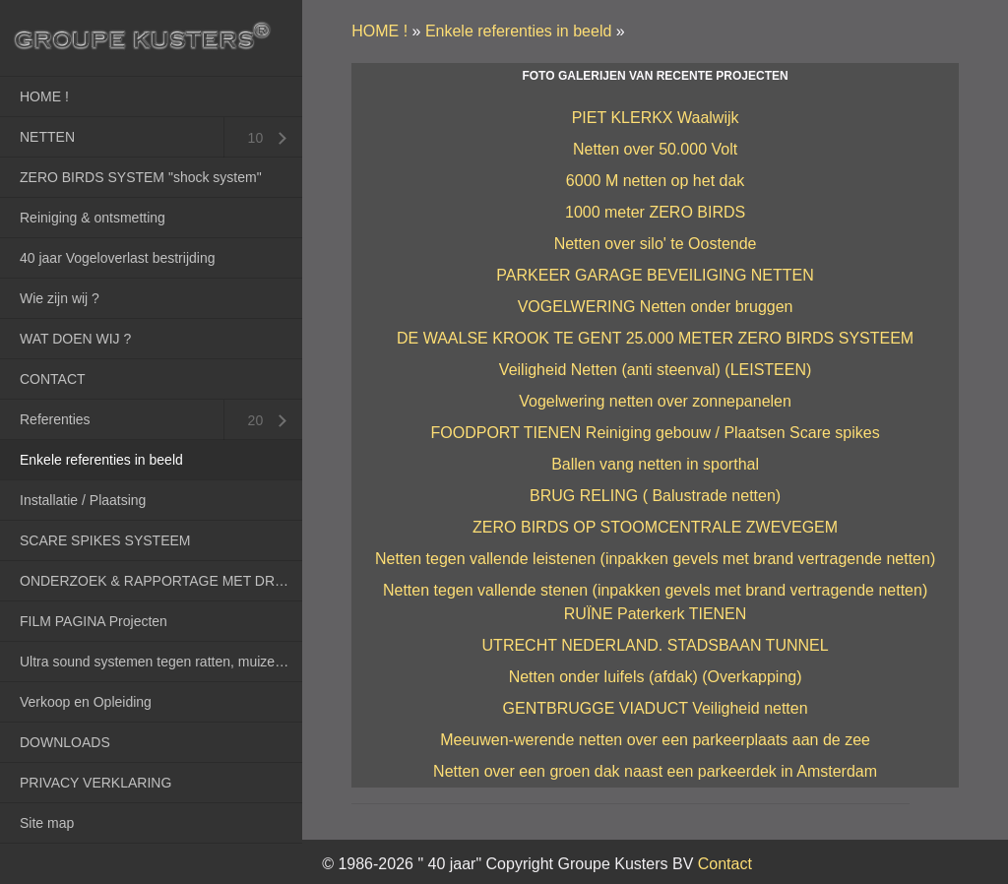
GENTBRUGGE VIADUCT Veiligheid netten (655, 708)
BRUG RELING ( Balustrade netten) (655, 495)
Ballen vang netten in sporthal (655, 464)
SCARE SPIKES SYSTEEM (105, 540)
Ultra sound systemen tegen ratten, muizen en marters (161, 661)
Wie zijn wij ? (59, 298)
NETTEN (47, 137)
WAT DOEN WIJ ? (75, 339)
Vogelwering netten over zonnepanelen (655, 401)
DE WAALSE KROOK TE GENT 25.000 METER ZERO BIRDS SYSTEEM (655, 338)
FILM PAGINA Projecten (93, 621)
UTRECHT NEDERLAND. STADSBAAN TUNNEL (655, 645)
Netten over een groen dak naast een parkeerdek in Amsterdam (655, 771)
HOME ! (44, 96)
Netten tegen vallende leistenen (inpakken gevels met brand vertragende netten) (655, 558)
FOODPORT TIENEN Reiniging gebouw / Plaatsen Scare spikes (654, 432)
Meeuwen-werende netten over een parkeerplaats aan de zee (655, 739)
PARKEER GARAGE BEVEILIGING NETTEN (654, 275)
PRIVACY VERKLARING (95, 782)
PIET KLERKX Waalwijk (655, 117)
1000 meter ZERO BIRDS (655, 212)
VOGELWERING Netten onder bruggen (655, 306)
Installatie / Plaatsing (83, 500)
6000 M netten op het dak (655, 180)
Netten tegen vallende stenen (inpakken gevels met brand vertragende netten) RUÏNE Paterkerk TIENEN (655, 602)
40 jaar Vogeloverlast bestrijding (117, 258)
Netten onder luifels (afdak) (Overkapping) (655, 676)
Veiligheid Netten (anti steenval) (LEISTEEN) (655, 369)
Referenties (55, 419)
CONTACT (53, 379)
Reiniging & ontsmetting (92, 217)
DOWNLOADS (65, 742)
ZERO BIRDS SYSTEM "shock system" (141, 177)
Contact (725, 863)
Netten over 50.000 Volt (655, 149)
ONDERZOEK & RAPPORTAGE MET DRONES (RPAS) (161, 581)
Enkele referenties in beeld (101, 460)
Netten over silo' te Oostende (655, 243)
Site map (47, 823)
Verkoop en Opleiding (86, 702)
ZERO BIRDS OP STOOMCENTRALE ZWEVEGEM (655, 527)
